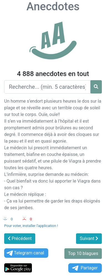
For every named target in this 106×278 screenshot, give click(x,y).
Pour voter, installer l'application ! (31, 226)
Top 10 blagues (83, 253)
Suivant (89, 238)
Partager (84, 268)
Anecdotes (52, 6)
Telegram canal (25, 253)
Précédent (20, 238)
